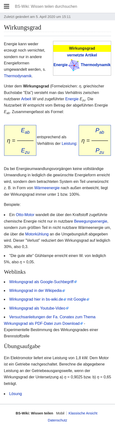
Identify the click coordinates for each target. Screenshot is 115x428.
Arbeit (26, 99)
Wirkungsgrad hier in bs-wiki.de (36, 299)
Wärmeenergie (47, 188)
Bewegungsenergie (90, 221)
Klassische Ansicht (83, 413)
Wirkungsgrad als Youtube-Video (37, 308)
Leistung (69, 143)
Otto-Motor (25, 215)
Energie (61, 65)
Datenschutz (57, 420)
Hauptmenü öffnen (6, 6)
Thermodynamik (96, 65)
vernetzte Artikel (82, 55)
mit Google (76, 299)
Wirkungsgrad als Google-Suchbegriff (41, 282)
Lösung (15, 394)
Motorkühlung (37, 234)
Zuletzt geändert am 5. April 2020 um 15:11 (37, 17)
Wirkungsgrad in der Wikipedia (35, 290)
